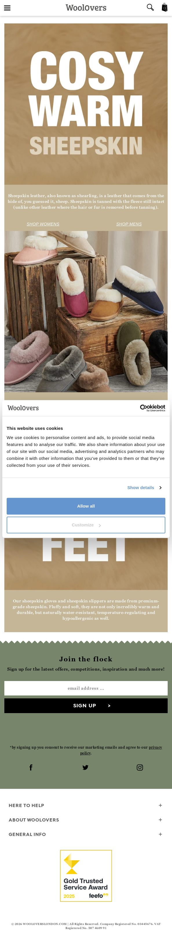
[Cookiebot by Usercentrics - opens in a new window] (140, 408)
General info (86, 834)
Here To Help (86, 805)
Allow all (86, 506)
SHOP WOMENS (43, 224)
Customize (86, 524)
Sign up (84, 705)
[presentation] (86, 728)
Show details (140, 487)
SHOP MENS (129, 224)
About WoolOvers (86, 820)
